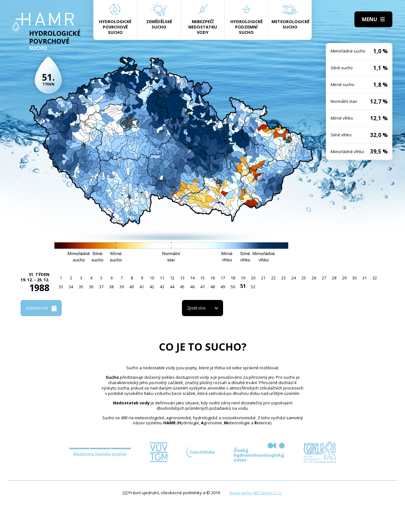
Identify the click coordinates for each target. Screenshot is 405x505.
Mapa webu (240, 493)
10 (152, 278)
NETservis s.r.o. (267, 493)
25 (304, 278)
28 (334, 278)
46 (192, 287)
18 (233, 278)
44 (172, 287)
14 (192, 278)
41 (142, 287)
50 (233, 287)
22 (273, 278)
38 (111, 287)
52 (253, 287)
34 (71, 287)
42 (152, 287)
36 (91, 287)
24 (293, 278)
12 (172, 278)
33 (61, 287)
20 (253, 278)
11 (162, 278)
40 (131, 287)
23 (283, 278)
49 (223, 287)
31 (364, 278)
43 (162, 287)
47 (202, 287)
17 (223, 278)
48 (212, 287)
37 (101, 287)
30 (354, 278)
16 (212, 278)
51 (243, 286)
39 (121, 287)
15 (202, 278)
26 (314, 278)
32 (374, 278)
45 (182, 287)
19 (243, 278)
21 (263, 278)
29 (344, 278)
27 (324, 278)
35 (81, 287)
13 (182, 278)
